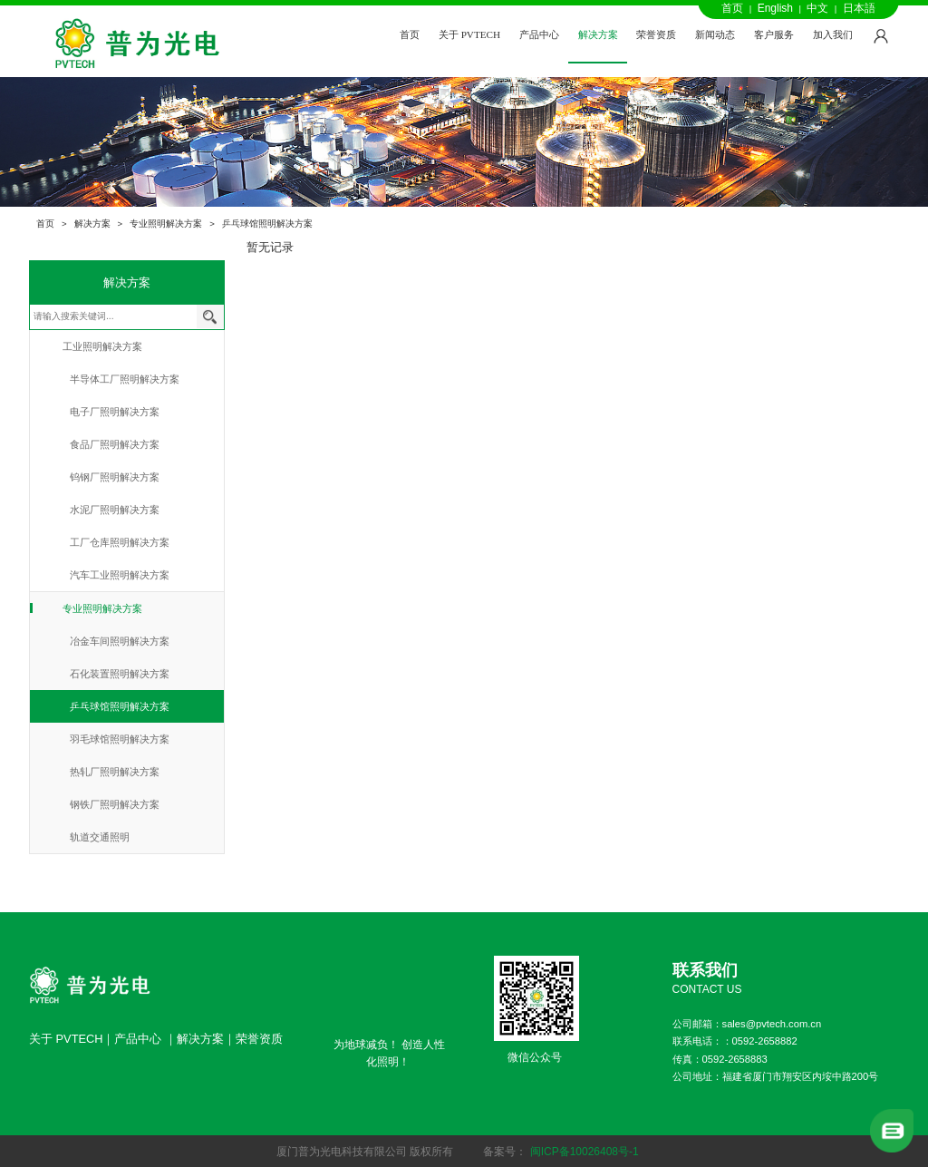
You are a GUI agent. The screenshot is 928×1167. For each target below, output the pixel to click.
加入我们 (833, 34)
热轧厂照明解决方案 (115, 771)
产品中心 (539, 34)
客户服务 (774, 34)
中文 (817, 8)
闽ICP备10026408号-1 (584, 1151)
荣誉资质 (656, 34)
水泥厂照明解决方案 (115, 509)
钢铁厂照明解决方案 (115, 804)
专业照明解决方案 (166, 224)
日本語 (859, 8)
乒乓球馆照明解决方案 (267, 224)
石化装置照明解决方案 (119, 673)
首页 (732, 8)
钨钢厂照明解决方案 (115, 477)
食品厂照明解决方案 (115, 444)
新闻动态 (715, 34)
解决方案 (598, 34)
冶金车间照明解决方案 (119, 641)
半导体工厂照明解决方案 (124, 379)
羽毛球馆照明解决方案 (119, 739)
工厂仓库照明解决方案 (119, 542)
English (775, 8)
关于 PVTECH (469, 34)
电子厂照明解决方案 (115, 411)
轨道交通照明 (100, 836)
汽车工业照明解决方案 (119, 574)
